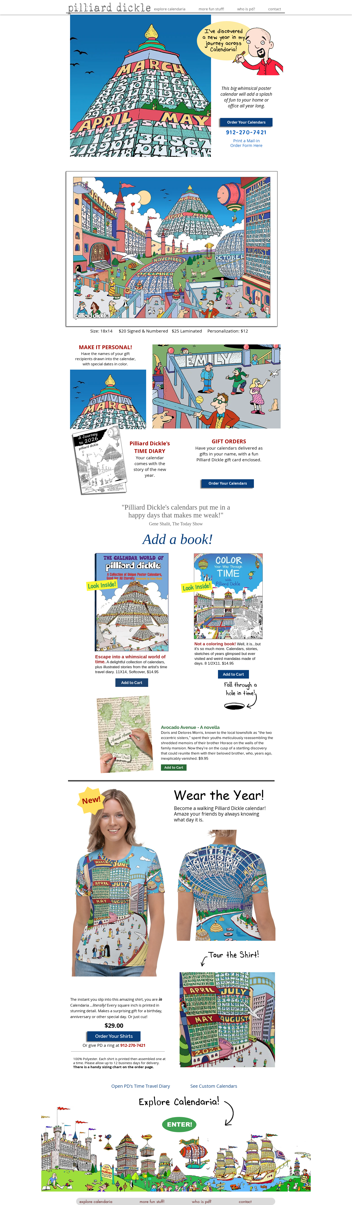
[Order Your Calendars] (246, 122)
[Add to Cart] (131, 682)
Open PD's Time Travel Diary (140, 1086)
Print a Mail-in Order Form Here (246, 143)
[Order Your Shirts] (114, 1036)
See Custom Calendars (213, 1086)
